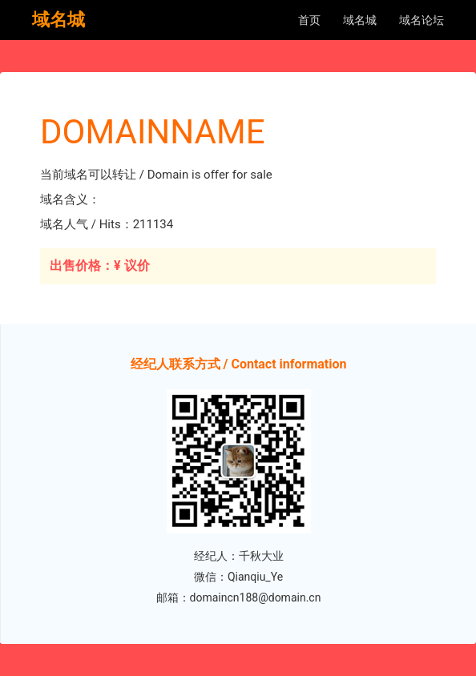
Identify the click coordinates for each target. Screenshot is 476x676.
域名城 (360, 20)
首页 (309, 20)
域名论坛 (421, 20)
